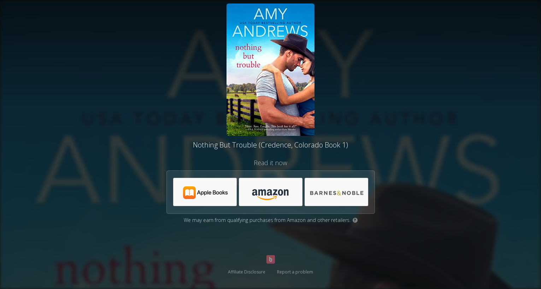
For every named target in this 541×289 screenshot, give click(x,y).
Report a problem (295, 272)
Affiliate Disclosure (246, 272)
